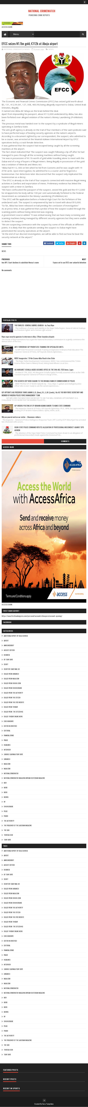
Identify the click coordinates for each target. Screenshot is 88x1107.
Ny (4, 802)
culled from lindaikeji (11, 674)
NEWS (51, 49)
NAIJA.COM (7, 764)
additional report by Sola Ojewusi (16, 636)
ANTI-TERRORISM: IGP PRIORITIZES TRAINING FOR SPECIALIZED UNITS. (39, 346)
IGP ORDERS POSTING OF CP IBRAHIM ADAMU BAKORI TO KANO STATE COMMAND (42, 405)
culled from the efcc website (14, 702)
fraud (6, 740)
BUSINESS (7, 655)
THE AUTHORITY (9, 821)
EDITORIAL (7, 731)
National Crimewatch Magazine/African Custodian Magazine (24, 778)
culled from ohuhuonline (13, 688)
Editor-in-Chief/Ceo (10, 726)
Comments (65, 441)
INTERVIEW (7, 750)
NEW (5, 783)
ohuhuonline (8, 806)
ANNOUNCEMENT (9, 645)
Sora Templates (48, 1104)
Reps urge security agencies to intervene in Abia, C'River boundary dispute (28, 336)
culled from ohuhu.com (12, 683)
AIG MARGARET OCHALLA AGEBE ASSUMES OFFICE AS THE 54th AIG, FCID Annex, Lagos (43, 369)
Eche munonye (9, 721)
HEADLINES (7, 745)
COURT (6, 664)
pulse (5, 811)
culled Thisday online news (13, 716)
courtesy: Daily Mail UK (12, 669)
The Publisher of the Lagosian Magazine (18, 825)
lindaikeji (7, 759)
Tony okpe (7, 840)
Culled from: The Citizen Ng (13, 712)
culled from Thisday (11, 707)
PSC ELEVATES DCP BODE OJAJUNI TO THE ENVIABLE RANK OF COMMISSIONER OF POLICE (44, 381)
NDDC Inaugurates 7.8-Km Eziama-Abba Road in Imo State (34, 358)
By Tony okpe (8, 659)
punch (6, 816)
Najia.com (7, 769)
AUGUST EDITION (9, 650)
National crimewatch (11, 773)
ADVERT (6, 641)
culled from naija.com (11, 679)
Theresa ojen (8, 835)
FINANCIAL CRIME (9, 735)
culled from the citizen (12, 697)
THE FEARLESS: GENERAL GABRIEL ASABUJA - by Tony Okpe (34, 325)
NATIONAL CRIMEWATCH (41, 11)
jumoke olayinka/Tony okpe (13, 754)
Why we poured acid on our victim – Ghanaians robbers (21, 417)
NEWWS (6, 797)
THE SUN (6, 830)
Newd (5, 787)
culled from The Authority (13, 693)
